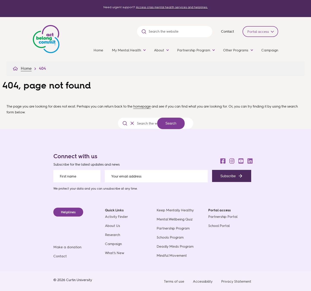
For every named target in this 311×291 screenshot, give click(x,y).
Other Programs (235, 50)
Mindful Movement (172, 255)
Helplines (68, 212)
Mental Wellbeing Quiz (175, 219)
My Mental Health (126, 50)
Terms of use (174, 281)
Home (98, 50)
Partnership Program (193, 50)
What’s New (114, 253)
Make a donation (67, 247)
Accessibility (203, 281)
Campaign (269, 50)
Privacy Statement (236, 281)
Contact (227, 31)
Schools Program (170, 237)
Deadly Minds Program (175, 246)
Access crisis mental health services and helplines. (172, 7)
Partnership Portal (223, 217)
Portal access (258, 31)
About (159, 50)
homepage (142, 106)
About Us (112, 226)
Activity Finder (116, 217)
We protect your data (68, 188)
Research (112, 235)
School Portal (219, 226)
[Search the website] (178, 31)
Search (170, 123)
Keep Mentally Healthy (175, 210)
